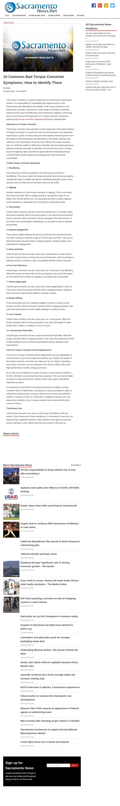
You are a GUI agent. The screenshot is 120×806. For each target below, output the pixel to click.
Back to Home (8, 22)
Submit (74, 765)
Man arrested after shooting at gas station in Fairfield (49, 721)
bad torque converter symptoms (29, 119)
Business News (54, 15)
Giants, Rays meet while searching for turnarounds (48, 505)
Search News (68, 15)
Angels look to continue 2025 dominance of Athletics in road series (98, 64)
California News (19, 15)
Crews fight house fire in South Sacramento (44, 742)
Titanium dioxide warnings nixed (38, 554)
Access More (75, 465)
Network (80, 15)
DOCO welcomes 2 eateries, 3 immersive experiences (50, 687)
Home (7, 15)
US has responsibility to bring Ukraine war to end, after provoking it (100, 35)
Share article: (11, 433)
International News (37, 15)
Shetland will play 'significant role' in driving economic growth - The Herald (101, 89)
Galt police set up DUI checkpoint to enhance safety (49, 616)
